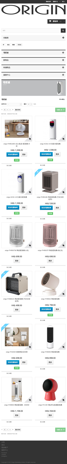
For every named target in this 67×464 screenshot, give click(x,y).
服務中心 (6, 75)
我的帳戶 (4, 447)
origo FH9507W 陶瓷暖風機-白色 (17, 250)
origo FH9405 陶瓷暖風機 (50, 352)
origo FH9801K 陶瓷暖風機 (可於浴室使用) (16, 300)
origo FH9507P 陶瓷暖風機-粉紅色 (50, 250)
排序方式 (3, 104)
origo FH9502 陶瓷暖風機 (50, 299)
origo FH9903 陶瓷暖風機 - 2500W (16, 405)
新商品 (5, 60)
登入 (63, 1)
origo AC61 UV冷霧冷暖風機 (17, 197)
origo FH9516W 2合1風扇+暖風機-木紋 (17, 145)
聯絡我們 (48, 1)
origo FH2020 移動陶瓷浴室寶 (17, 352)
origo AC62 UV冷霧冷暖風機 (50, 144)
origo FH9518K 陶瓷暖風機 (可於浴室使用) (50, 198)
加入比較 (9, 165)
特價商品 (6, 67)
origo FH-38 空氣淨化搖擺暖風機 (50, 405)
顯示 (25, 104)
